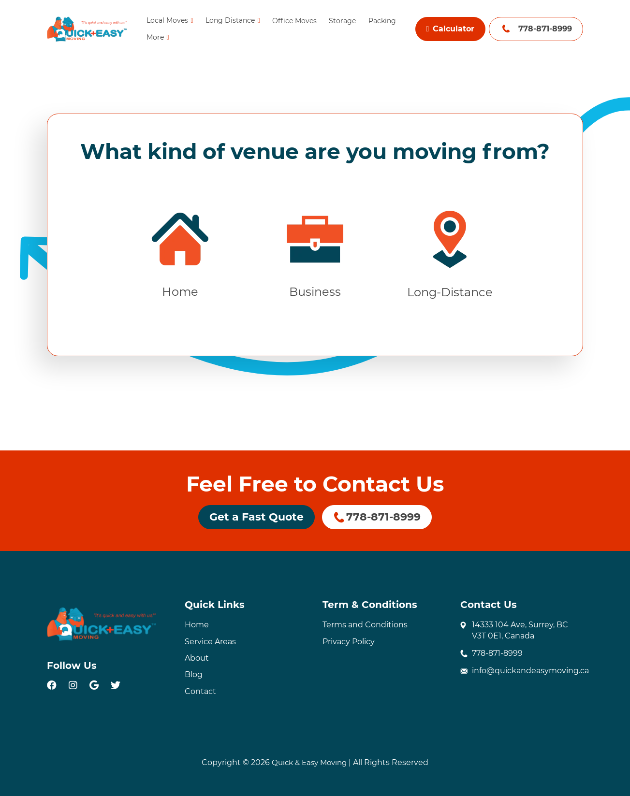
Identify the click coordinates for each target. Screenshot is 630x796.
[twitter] (115, 685)
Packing (382, 20)
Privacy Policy (348, 641)
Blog (194, 675)
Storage (342, 20)
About (197, 658)
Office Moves (294, 20)
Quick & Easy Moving (309, 762)
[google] (94, 685)
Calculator (450, 28)
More (154, 37)
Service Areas (210, 641)
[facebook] (52, 685)
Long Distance (230, 20)
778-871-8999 (545, 28)
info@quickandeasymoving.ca (530, 671)
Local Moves (167, 20)
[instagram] (73, 685)
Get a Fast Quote (256, 516)
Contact (200, 691)
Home (197, 624)
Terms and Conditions (365, 624)
